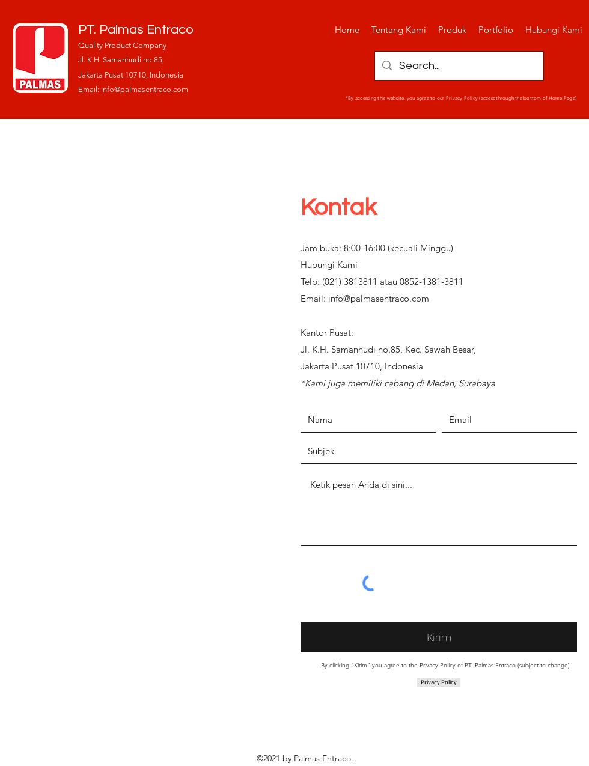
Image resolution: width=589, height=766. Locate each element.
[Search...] (458, 66)
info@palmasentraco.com (144, 89)
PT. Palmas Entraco (136, 30)
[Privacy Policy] (438, 682)
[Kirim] (439, 637)
